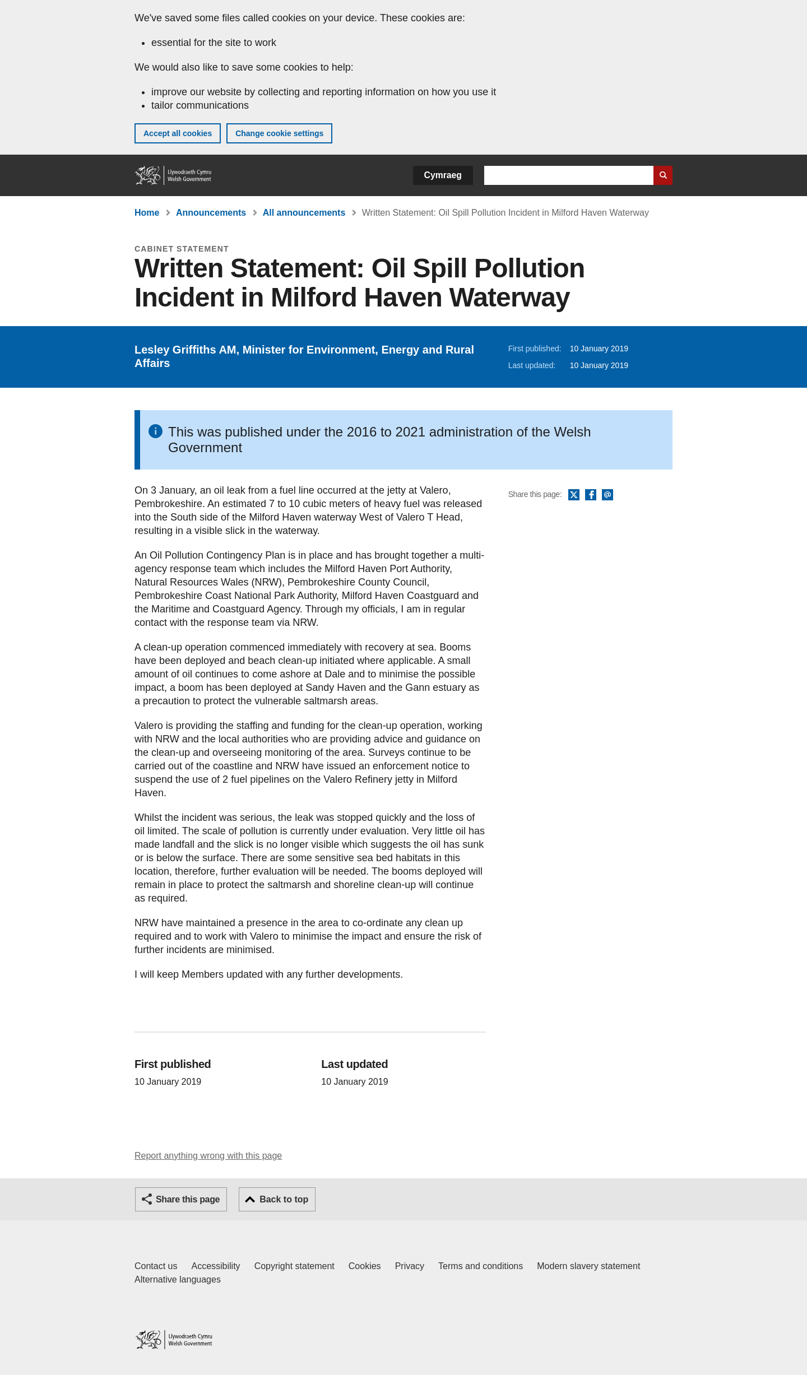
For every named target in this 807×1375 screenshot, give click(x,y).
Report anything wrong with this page (208, 1155)
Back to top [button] (283, 1199)
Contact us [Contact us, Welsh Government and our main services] (155, 1266)
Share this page (188, 1199)
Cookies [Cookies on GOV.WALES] (365, 1266)
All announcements (304, 212)
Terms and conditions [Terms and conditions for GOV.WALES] (480, 1266)
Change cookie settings (279, 133)
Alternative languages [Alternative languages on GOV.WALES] (177, 1279)
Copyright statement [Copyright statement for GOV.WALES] (294, 1266)
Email (607, 495)
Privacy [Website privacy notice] (409, 1266)
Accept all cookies (177, 133)
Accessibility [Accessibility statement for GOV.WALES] (215, 1266)
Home (146, 212)
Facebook (590, 495)
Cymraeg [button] (443, 175)
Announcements (211, 212)
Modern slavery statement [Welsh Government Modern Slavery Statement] (588, 1266)
